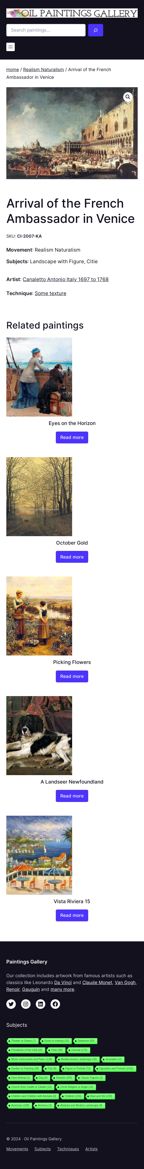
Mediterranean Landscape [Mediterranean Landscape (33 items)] (79, 1059)
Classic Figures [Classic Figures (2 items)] (92, 1077)
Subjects (42, 1149)
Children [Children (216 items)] (73, 1096)
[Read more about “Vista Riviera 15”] (72, 915)
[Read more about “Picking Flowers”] (72, 676)
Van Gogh (125, 982)
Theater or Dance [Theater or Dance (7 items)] (23, 1040)
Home (12, 69)
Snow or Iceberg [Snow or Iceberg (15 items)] (56, 1040)
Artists (91, 1149)
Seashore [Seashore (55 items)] (86, 1040)
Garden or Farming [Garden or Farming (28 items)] (25, 1068)
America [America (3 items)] (45, 1105)
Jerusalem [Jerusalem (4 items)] (114, 1059)
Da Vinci (63, 982)
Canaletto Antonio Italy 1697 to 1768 (66, 279)
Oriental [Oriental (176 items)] (79, 1050)
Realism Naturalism (43, 69)
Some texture (50, 293)
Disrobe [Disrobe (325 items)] (64, 1077)
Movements (17, 1149)
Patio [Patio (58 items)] (56, 1050)
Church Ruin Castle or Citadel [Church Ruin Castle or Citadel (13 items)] (31, 1086)
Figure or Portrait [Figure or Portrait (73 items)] (78, 1068)
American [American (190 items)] (20, 1105)
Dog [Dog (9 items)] (43, 1077)
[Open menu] (10, 47)
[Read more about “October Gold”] (72, 557)
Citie (92, 261)
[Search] (95, 30)
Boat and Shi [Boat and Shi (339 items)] (101, 1096)
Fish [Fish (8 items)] (52, 1068)
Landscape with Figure (57, 261)
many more (62, 989)
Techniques (68, 1149)
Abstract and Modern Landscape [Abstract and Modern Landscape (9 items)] (81, 1105)
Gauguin (31, 989)
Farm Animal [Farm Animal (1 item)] (20, 1077)
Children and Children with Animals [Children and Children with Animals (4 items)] (33, 1096)
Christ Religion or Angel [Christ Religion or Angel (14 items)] (76, 1086)
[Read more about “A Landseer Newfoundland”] (72, 796)
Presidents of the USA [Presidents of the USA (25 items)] (26, 1050)
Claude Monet (97, 982)
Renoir (12, 989)
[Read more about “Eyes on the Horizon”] (72, 437)
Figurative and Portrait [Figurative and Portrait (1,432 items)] (116, 1068)
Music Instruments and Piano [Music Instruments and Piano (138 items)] (31, 1059)
